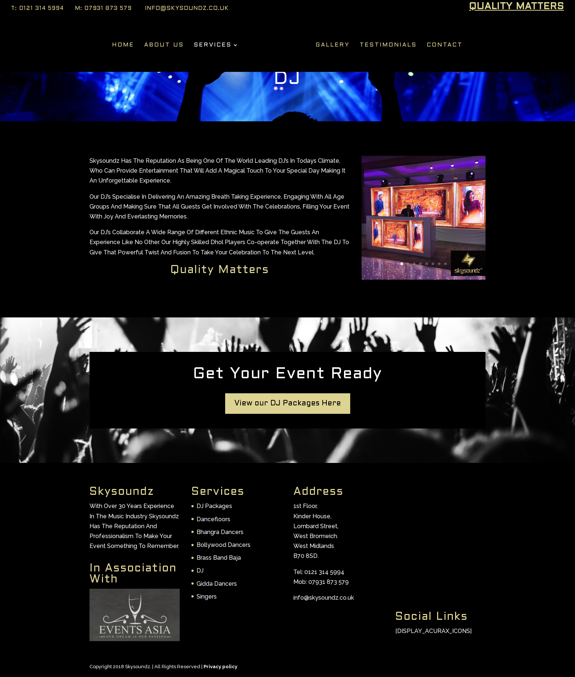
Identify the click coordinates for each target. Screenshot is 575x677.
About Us (166, 43)
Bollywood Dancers (223, 544)
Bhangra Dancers (220, 532)
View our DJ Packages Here (287, 403)
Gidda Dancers (217, 583)
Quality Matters (516, 7)
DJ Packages (214, 506)
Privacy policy (220, 666)
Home (125, 43)
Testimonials (386, 43)
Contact (443, 43)
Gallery (331, 43)
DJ (200, 570)
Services (215, 43)
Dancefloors (213, 519)
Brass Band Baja (219, 557)
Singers (207, 596)
